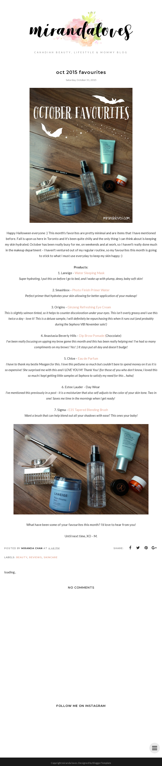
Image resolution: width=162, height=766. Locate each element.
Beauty (21, 557)
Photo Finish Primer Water (91, 290)
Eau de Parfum (88, 358)
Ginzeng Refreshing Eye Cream (89, 307)
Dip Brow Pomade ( (92, 335)
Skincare (51, 557)
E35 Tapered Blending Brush (88, 410)
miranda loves (69, 763)
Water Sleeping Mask (89, 273)
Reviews (35, 557)
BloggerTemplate (101, 763)
